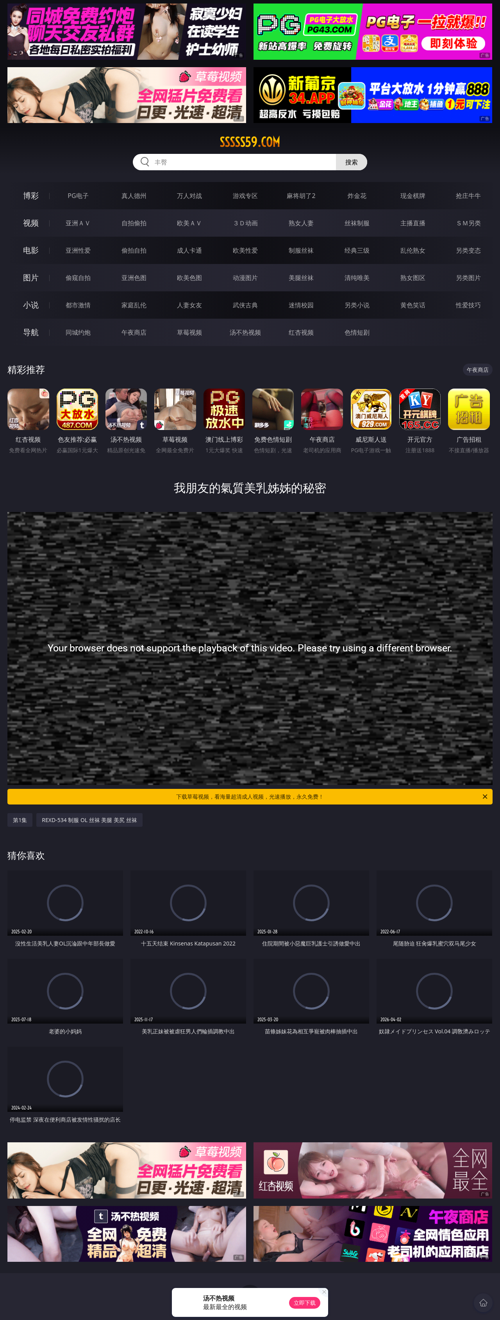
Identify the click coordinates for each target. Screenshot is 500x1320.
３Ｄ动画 (245, 223)
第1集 (20, 820)
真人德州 (133, 195)
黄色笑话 (412, 305)
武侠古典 (245, 305)
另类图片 (468, 277)
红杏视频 (301, 332)
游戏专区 (245, 195)
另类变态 (468, 250)
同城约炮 (78, 332)
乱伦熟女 (412, 250)
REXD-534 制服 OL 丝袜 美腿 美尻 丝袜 (89, 820)
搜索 (351, 162)
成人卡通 (189, 250)
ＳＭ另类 (468, 223)
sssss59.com (250, 142)
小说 (31, 305)
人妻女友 (189, 305)
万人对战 (189, 195)
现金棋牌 (412, 195)
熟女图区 (412, 277)
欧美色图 (189, 277)
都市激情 (78, 305)
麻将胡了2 (301, 195)
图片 (31, 277)
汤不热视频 (245, 332)
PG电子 (78, 195)
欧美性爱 (245, 250)
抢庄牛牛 (468, 195)
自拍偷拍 (133, 223)
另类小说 (357, 305)
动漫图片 (245, 277)
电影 (31, 250)
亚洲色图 (133, 277)
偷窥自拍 (78, 277)
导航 (31, 332)
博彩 (31, 195)
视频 (31, 223)
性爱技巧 (468, 305)
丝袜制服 (357, 223)
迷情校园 (301, 305)
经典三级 (357, 250)
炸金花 (357, 195)
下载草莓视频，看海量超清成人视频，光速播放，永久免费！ (332, 796)
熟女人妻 (301, 223)
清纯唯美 (357, 277)
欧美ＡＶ (189, 223)
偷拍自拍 (133, 250)
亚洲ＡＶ (78, 223)
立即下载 (305, 1302)
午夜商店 (133, 332)
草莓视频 (189, 332)
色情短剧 (357, 332)
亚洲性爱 (78, 250)
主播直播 (412, 223)
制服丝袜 (301, 250)
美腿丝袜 (301, 277)
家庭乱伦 (133, 305)
